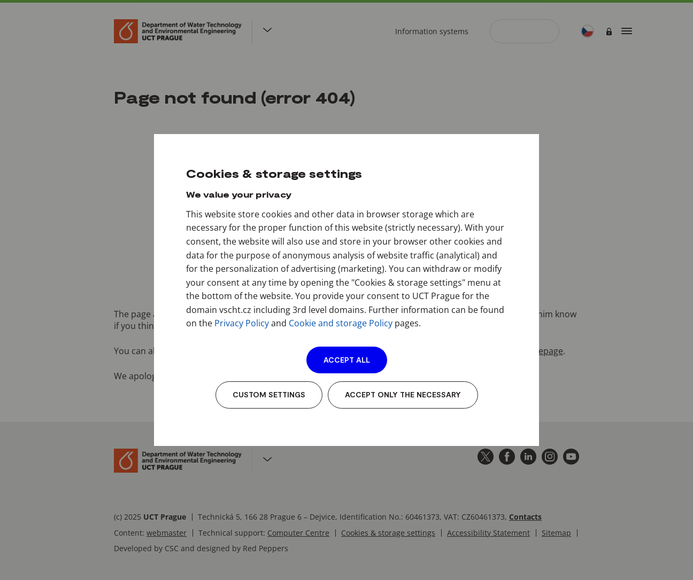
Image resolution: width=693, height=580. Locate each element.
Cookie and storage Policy (340, 323)
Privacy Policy (241, 323)
